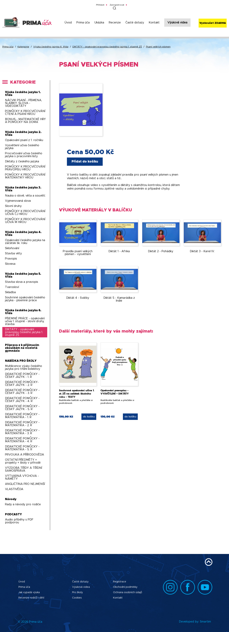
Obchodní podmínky (125, 587)
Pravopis (11, 258)
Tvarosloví (12, 287)
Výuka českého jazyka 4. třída (23, 233)
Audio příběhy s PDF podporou (19, 521)
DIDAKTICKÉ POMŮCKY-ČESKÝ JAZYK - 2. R (22, 383)
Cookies (77, 598)
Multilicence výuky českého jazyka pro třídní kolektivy (23, 367)
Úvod (68, 22)
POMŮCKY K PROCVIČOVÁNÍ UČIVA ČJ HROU (25, 212)
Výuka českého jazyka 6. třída (50, 47)
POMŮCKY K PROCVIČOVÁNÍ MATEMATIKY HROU (25, 176)
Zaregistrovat (117, 5)
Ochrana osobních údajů (127, 592)
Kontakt (154, 22)
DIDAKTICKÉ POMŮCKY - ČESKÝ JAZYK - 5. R (22, 408)
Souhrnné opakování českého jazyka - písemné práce (25, 299)
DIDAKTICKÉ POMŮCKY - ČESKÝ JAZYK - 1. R (22, 375)
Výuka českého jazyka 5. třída (23, 275)
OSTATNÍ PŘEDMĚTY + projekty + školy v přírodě (23, 461)
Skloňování (12, 248)
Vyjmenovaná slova (18, 200)
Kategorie (23, 47)
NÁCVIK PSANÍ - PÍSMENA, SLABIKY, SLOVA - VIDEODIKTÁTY (23, 103)
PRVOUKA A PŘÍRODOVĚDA (24, 454)
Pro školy (77, 592)
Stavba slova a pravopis (21, 281)
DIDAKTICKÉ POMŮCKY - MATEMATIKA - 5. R (22, 448)
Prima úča (83, 22)
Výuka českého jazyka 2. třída (23, 133)
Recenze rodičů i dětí (31, 598)
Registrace (119, 581)
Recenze (115, 22)
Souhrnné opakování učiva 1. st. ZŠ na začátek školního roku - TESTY (76, 394)
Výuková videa (177, 22)
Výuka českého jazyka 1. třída (23, 93)
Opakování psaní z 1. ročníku (24, 140)
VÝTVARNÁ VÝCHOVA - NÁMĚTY (22, 477)
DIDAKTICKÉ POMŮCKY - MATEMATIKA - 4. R (22, 440)
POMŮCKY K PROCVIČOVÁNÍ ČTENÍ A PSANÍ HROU (25, 112)
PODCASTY (13, 514)
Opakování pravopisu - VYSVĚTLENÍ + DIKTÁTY (115, 392)
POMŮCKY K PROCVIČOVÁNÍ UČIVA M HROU (25, 221)
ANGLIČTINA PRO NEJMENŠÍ (25, 484)
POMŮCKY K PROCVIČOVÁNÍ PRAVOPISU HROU (25, 168)
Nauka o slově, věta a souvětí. (25, 195)
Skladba (10, 292)
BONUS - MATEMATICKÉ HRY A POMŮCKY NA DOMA (25, 121)
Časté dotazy (134, 22)
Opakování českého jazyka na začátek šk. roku (25, 241)
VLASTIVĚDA (14, 489)
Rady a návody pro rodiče (23, 504)
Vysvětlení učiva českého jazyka (22, 147)
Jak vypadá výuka (29, 592)
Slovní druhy (13, 206)
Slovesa (10, 263)
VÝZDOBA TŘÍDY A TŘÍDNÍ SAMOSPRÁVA (23, 469)
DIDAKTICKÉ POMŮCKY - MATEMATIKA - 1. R (22, 416)
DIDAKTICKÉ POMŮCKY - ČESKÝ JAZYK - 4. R (22, 400)
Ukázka (99, 22)
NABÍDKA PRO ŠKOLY (20, 360)
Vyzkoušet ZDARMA (212, 23)
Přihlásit (100, 5)
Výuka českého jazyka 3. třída (23, 189)
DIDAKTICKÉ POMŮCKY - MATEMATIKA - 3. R (22, 432)
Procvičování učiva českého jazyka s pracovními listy (23, 155)
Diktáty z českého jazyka (22, 161)
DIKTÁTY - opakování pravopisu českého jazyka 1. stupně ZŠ (107, 47)
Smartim (205, 621)
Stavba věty (13, 253)
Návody (10, 499)
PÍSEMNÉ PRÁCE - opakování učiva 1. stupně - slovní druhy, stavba (25, 321)
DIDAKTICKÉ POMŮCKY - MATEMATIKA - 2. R (22, 424)
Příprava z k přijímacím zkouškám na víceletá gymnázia (22, 348)
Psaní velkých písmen (158, 47)
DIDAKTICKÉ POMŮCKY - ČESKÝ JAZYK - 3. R (22, 391)
